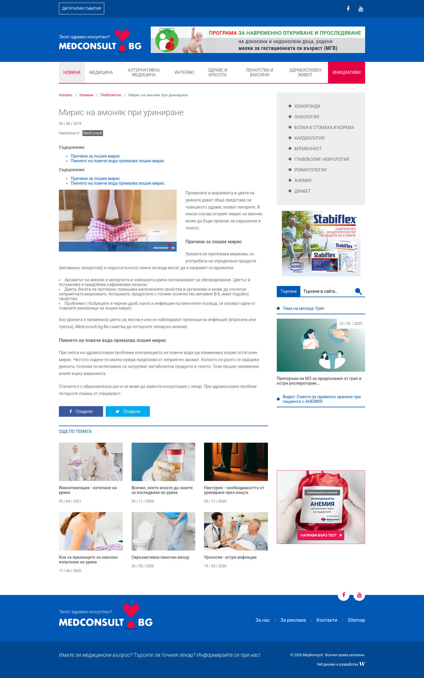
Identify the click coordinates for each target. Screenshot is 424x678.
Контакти (327, 620)
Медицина (101, 72)
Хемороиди (307, 106)
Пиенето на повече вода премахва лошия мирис (118, 160)
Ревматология (310, 170)
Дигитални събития (81, 8)
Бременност (308, 148)
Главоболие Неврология (321, 159)
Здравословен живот (305, 72)
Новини (71, 72)
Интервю (184, 72)
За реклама (293, 620)
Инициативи (346, 72)
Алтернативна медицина (144, 72)
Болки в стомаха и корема (324, 127)
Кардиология (309, 138)
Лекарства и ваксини (259, 72)
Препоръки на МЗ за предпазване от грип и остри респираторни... (319, 381)
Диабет (302, 191)
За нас (263, 620)
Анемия (303, 180)
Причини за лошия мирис (95, 156)
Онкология (306, 117)
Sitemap (356, 620)
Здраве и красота (217, 72)
